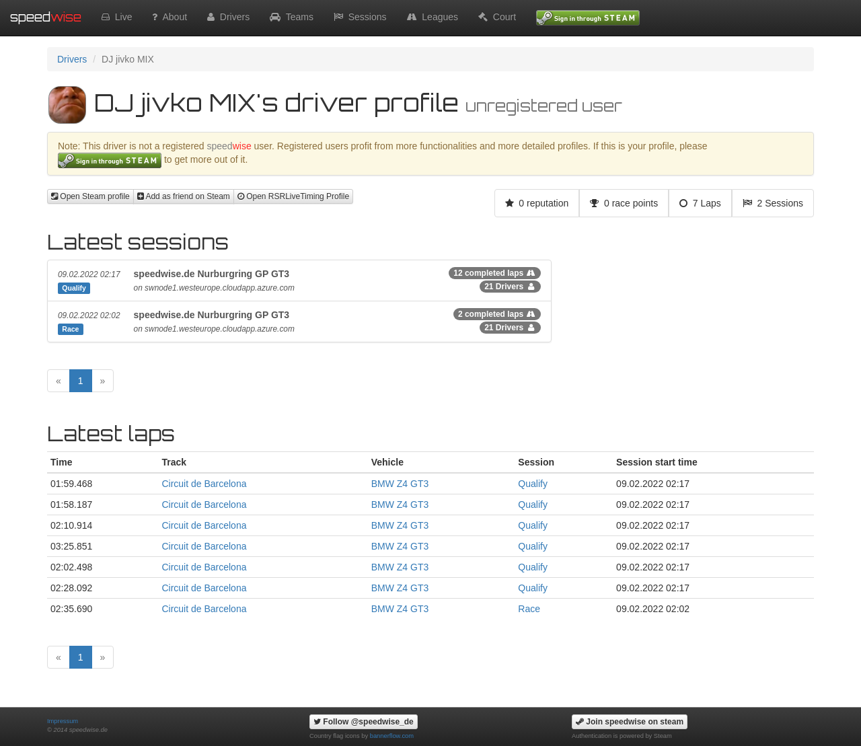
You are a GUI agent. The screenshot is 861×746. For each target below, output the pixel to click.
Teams (291, 16)
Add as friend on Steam (183, 196)
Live (117, 16)
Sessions (360, 16)
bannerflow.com (392, 736)
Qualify (533, 483)
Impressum (62, 721)
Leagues (433, 16)
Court (497, 16)
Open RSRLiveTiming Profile (293, 196)
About (169, 16)
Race (529, 608)
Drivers (228, 16)
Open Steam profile (90, 196)
